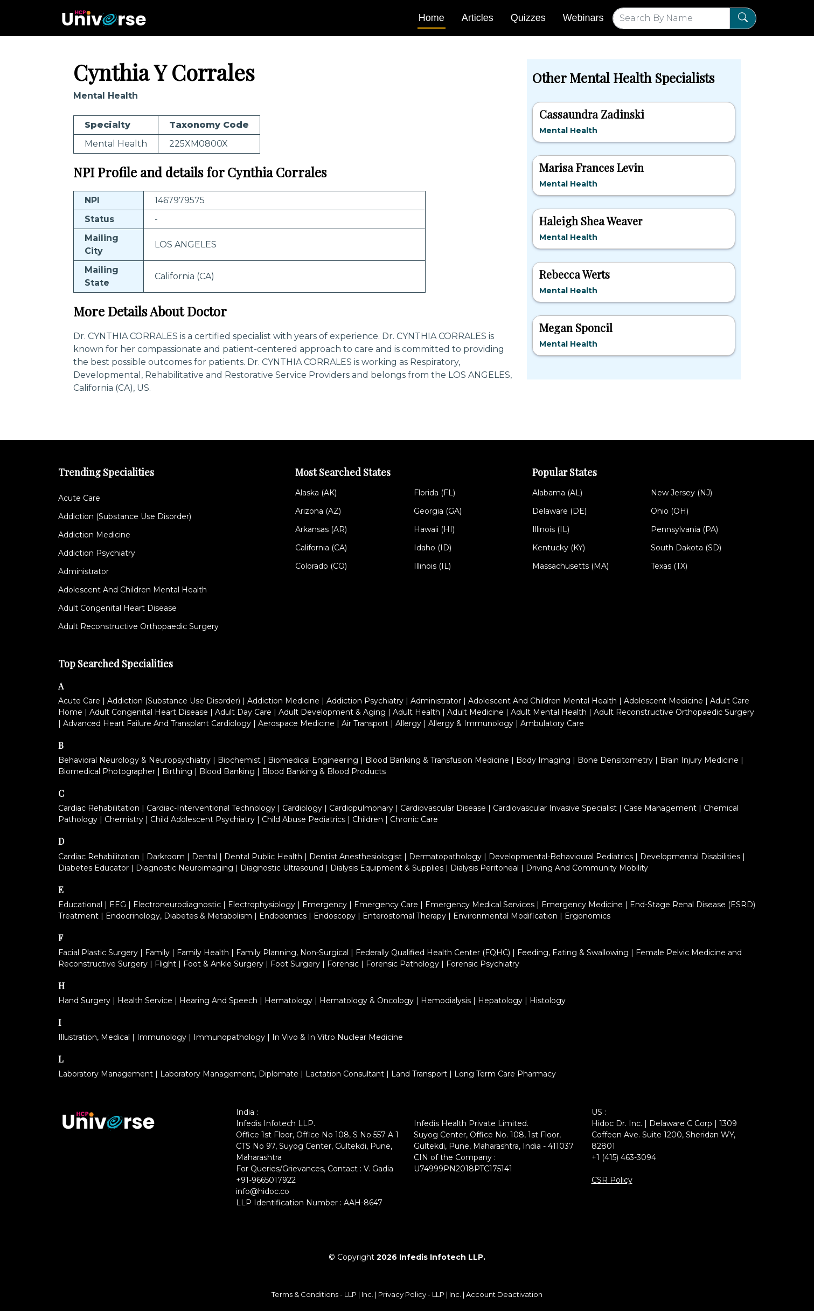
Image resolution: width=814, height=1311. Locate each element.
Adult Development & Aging (332, 712)
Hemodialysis (446, 1000)
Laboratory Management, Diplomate (229, 1074)
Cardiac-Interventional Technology (211, 808)
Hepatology (500, 1000)
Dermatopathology (445, 856)
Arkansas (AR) (321, 529)
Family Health (203, 952)
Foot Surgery (295, 964)
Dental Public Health (263, 856)
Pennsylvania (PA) (684, 529)
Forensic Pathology (402, 964)
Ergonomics (587, 916)
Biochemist (239, 760)
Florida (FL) (434, 492)
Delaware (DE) (559, 511)
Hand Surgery (84, 1000)
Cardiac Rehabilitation (99, 808)
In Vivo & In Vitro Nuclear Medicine (337, 1037)
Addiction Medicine (94, 535)
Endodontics (283, 916)
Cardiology (302, 808)
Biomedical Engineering (313, 760)
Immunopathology (229, 1037)
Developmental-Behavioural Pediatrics (561, 856)
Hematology (288, 1000)
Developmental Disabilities (690, 856)
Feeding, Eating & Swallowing (573, 952)
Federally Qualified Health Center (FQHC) (433, 952)
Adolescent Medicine (663, 701)
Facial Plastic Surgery (98, 952)
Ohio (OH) (669, 511)
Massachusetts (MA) (570, 566)
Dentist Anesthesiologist (355, 856)
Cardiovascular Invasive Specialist (555, 808)
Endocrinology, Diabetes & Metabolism (179, 916)
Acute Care (79, 498)
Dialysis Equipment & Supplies (386, 868)
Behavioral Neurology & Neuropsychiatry (134, 760)
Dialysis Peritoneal (484, 868)
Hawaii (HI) (434, 529)
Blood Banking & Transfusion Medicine (437, 760)
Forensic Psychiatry (482, 964)
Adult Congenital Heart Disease (117, 608)
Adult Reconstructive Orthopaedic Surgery (138, 626)
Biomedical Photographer (106, 771)
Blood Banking (227, 771)
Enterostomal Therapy (404, 916)
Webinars (583, 17)
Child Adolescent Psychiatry (202, 819)
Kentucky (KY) (558, 547)
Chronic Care (414, 819)
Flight (165, 964)
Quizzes (528, 17)
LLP (350, 1294)
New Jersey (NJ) (681, 492)
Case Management (660, 808)
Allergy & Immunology (470, 723)
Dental (204, 856)
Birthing (177, 771)
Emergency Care (386, 904)
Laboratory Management (105, 1074)
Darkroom (166, 856)
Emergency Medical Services (479, 904)
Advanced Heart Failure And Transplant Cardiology (157, 723)
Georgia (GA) (438, 511)
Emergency (324, 904)
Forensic (343, 964)
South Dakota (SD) (686, 547)
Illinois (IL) (432, 566)
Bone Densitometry (615, 760)
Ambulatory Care (552, 723)
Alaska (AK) (316, 492)
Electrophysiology (261, 904)
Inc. (368, 1294)
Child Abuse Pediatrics (303, 819)
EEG (117, 904)
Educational (80, 904)
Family (157, 952)
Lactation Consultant (344, 1074)
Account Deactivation (504, 1294)
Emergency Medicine (582, 904)
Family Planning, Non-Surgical (292, 952)
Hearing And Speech (218, 1000)
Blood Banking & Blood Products (324, 771)
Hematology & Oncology (366, 1000)
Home (431, 17)
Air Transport (365, 723)
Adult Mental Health (549, 712)
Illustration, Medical (94, 1037)
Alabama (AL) (557, 492)
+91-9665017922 (266, 1180)
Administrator (83, 571)
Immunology (161, 1037)
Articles (477, 17)
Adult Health (416, 712)
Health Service (144, 1000)
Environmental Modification (505, 916)
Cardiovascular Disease (443, 808)
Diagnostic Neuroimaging (184, 868)
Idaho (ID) (432, 547)
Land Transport (419, 1074)
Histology (548, 1000)
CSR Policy (612, 1180)
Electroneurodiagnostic (177, 904)
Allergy (408, 723)
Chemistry (124, 819)
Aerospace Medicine (296, 723)
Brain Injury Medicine (699, 760)
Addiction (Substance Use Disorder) (124, 516)
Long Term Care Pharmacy (505, 1074)
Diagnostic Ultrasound (281, 868)
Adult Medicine (475, 712)
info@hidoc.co (262, 1191)
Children (367, 819)
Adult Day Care (243, 712)
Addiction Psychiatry (96, 553)
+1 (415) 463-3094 (624, 1157)
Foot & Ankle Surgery (223, 964)
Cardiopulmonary (361, 808)
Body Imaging (543, 760)
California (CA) (321, 547)
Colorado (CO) (321, 566)
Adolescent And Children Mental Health (132, 590)
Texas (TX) (669, 566)
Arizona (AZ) (318, 511)
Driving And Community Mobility (587, 868)
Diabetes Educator (93, 868)
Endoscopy (335, 916)
